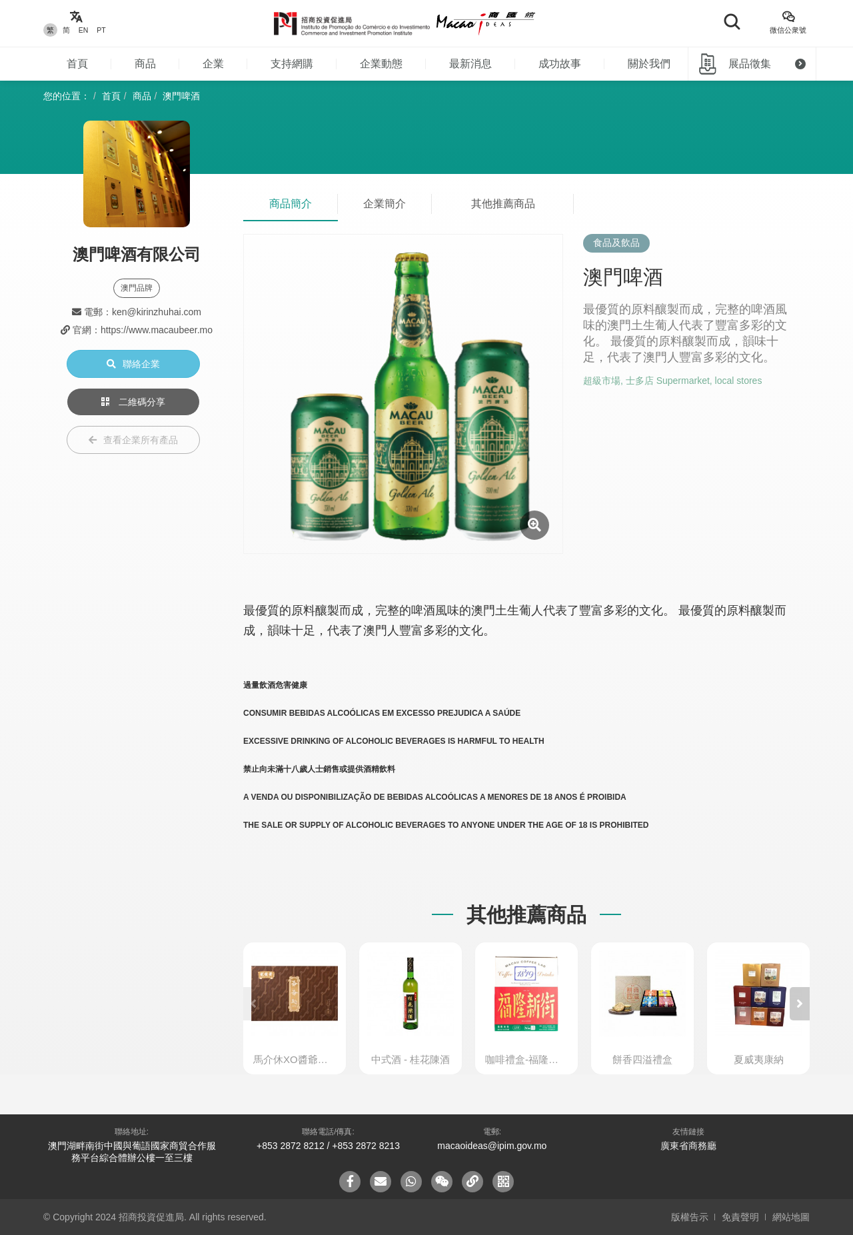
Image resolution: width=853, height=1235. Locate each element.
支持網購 (292, 63)
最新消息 (470, 63)
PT (101, 30)
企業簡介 (384, 203)
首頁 (77, 63)
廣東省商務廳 (688, 1145)
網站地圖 (791, 1217)
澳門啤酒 (181, 96)
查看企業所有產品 (133, 440)
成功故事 (559, 63)
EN (84, 30)
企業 (213, 63)
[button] (800, 1003)
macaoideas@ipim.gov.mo (491, 1145)
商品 (145, 63)
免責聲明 (740, 1217)
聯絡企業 (133, 364)
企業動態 (381, 63)
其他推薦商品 (503, 203)
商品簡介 (290, 203)
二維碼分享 (133, 402)
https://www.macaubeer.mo (157, 330)
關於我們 (649, 63)
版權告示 (689, 1217)
